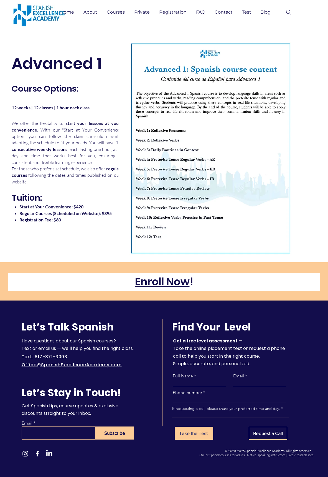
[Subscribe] (114, 433)
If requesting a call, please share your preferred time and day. (226, 408)
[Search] (288, 12)
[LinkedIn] (49, 453)
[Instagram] (25, 453)
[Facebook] (37, 453)
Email (27, 423)
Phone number (187, 392)
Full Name (183, 376)
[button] (91, 12)
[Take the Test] (194, 433)
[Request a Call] (268, 433)
